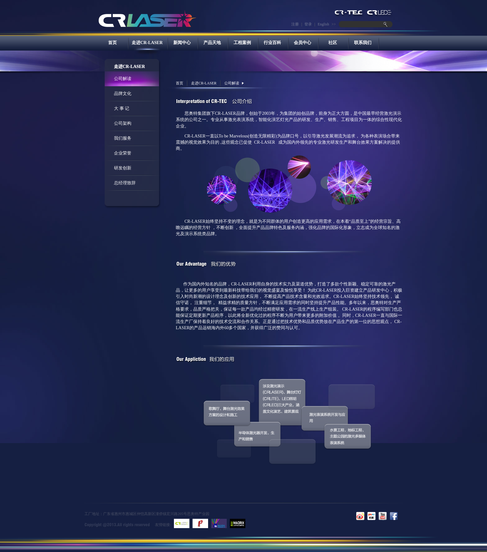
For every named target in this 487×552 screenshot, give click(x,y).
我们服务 (122, 138)
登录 (308, 24)
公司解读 (122, 78)
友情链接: (163, 525)
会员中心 (302, 42)
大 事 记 (121, 108)
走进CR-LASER (147, 42)
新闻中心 (182, 42)
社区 (332, 42)
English (323, 24)
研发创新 (122, 168)
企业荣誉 (122, 153)
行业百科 (272, 42)
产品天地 (212, 42)
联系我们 (362, 42)
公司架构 (122, 123)
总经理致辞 (125, 183)
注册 (295, 24)
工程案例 (242, 42)
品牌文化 (122, 93)
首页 (112, 42)
